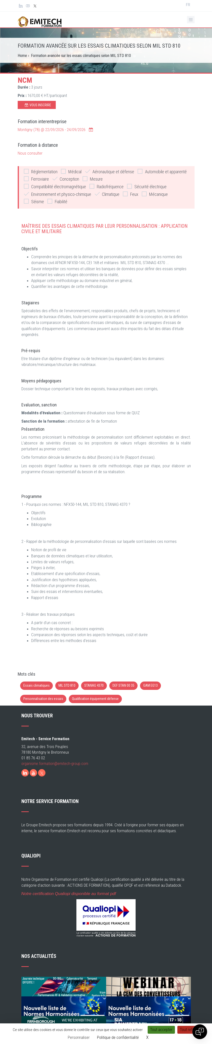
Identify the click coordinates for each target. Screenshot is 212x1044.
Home (22, 55)
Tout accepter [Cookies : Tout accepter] (161, 1029)
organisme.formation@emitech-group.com (54, 763)
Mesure (93, 179)
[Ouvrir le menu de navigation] (191, 19)
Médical (71, 171)
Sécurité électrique (147, 186)
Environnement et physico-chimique (57, 194)
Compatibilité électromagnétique (55, 186)
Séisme (34, 201)
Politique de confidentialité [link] (118, 1037)
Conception (65, 179)
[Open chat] (199, 1031)
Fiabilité (57, 201)
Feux (130, 194)
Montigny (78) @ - (55, 129)
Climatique (107, 194)
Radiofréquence (106, 186)
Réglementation (40, 171)
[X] (41, 772)
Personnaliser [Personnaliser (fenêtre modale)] (79, 1037)
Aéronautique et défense (109, 171)
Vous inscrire (38, 105)
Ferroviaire (36, 179)
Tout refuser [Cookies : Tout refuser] (189, 1029)
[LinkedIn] (25, 772)
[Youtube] (33, 772)
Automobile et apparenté (162, 171)
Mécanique (155, 194)
